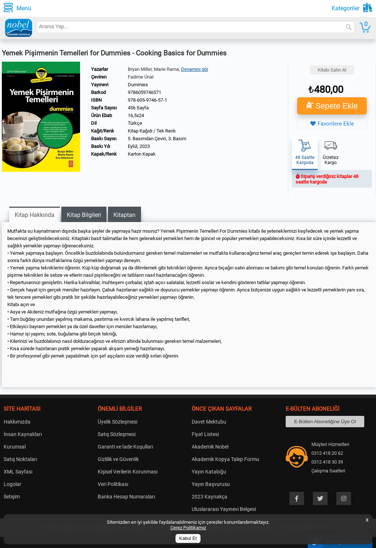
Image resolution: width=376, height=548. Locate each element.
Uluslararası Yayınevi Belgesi (224, 509)
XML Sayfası (18, 472)
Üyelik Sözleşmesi (117, 422)
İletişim (12, 497)
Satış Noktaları (20, 459)
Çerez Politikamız (188, 527)
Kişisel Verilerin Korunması (128, 472)
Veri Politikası (113, 484)
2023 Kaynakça (209, 497)
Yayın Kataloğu (209, 472)
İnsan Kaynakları (23, 434)
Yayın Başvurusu (211, 484)
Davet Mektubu (209, 422)
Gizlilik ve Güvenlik (118, 459)
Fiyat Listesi (205, 434)
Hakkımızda (17, 422)
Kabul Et (188, 538)
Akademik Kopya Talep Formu (225, 459)
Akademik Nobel (210, 447)
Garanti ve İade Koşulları (125, 447)
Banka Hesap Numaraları (126, 497)
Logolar (12, 484)
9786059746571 (144, 92)
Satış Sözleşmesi (116, 434)
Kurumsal (15, 447)
